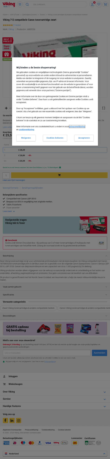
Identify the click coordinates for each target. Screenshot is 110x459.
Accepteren (84, 138)
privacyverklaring (77, 126)
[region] (55, 101)
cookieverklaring (26, 129)
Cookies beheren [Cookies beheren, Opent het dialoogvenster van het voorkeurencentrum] (55, 138)
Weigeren (26, 138)
